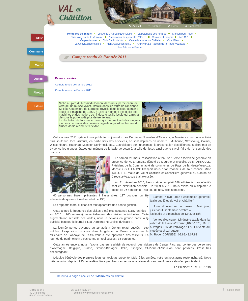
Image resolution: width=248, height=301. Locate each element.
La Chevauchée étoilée (88, 43)
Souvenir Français (162, 37)
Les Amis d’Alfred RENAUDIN (115, 33)
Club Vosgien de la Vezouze (87, 37)
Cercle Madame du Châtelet (145, 40)
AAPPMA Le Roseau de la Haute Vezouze (161, 43)
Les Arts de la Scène (130, 47)
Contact (156, 26)
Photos (38, 92)
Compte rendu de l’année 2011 (73, 90)
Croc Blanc (173, 40)
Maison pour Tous (182, 33)
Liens (174, 26)
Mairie (39, 65)
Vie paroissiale (88, 40)
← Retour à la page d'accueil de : (88, 276)
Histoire (37, 106)
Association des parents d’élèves (127, 37)
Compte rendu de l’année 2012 (73, 84)
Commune (36, 51)
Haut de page (231, 290)
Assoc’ (39, 78)
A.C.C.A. (184, 37)
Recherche (194, 26)
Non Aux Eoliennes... (119, 43)
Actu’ (39, 37)
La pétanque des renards (152, 33)
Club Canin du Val (113, 40)
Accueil (137, 26)
